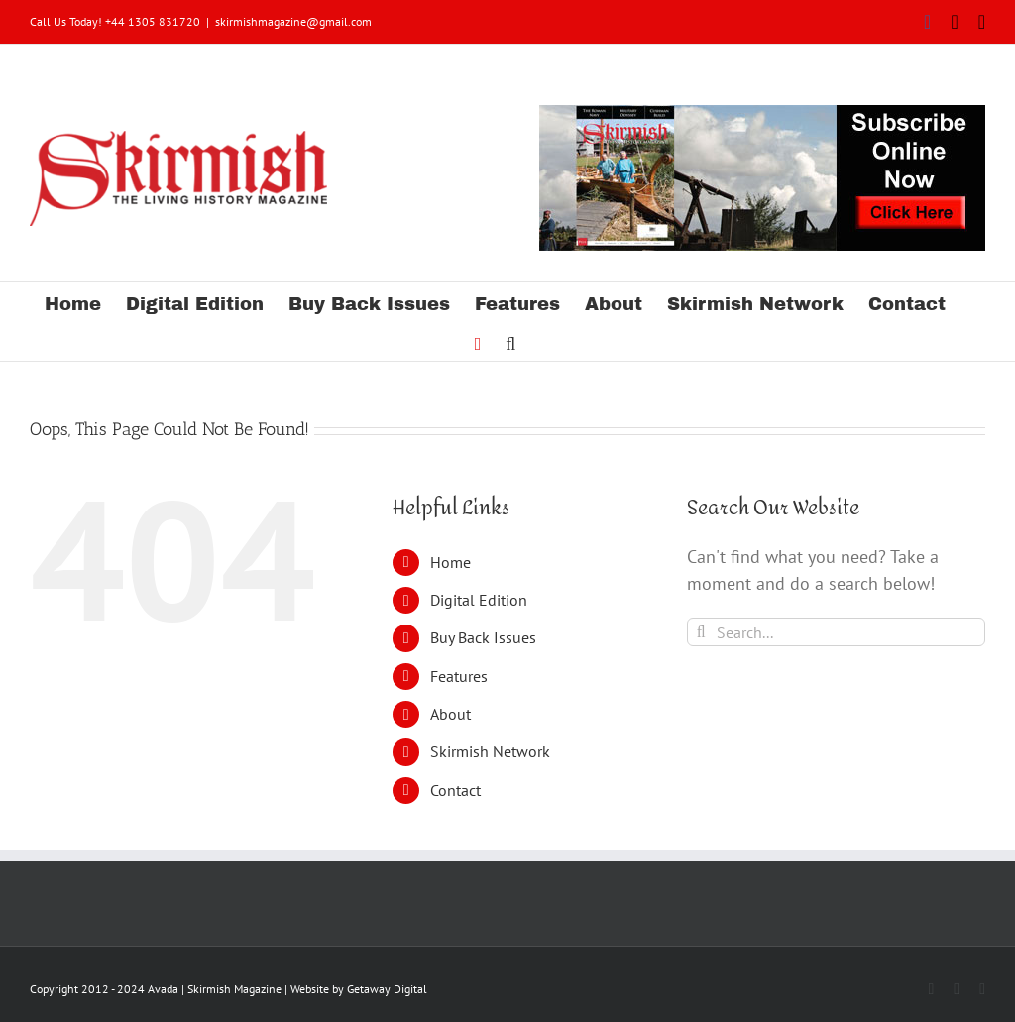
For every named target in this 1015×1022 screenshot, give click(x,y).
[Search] (701, 632)
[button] (510, 341)
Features (459, 676)
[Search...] (836, 632)
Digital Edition (478, 600)
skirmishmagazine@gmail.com (293, 21)
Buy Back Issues (483, 637)
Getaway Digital (387, 988)
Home (450, 562)
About (450, 714)
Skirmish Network (490, 751)
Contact (455, 790)
